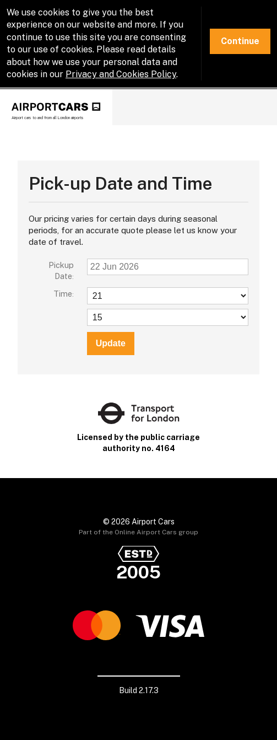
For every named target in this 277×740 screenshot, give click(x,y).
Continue (240, 41)
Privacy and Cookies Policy (121, 74)
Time (62, 293)
